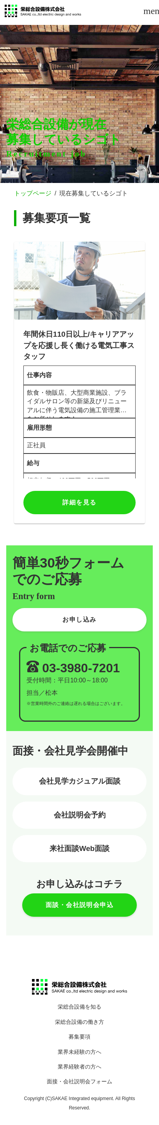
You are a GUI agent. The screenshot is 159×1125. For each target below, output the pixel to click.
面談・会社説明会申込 (79, 905)
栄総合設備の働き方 (79, 1022)
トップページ (32, 193)
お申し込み (79, 619)
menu (150, 11)
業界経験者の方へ (79, 1067)
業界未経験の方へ (79, 1052)
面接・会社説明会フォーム (79, 1082)
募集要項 (79, 1037)
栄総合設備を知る (79, 1007)
